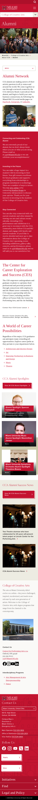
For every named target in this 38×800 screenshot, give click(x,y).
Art (7, 352)
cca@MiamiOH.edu (12, 154)
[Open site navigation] (34, 8)
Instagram (15, 102)
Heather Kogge (18, 190)
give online (14, 188)
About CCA (6, 57)
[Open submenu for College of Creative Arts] (35, 14)
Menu (7, 68)
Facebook (6, 102)
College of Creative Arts (13, 14)
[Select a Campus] (19, 708)
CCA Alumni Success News (13, 571)
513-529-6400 (17, 737)
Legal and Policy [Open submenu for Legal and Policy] (13, 792)
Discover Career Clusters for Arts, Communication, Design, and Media (16, 316)
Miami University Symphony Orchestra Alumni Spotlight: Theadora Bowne (18, 466)
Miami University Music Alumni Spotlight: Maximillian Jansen (19, 438)
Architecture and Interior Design (19, 348)
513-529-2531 (22, 734)
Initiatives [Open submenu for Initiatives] (8, 779)
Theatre (9, 366)
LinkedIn (26, 102)
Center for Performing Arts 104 (15, 651)
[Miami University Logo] (9, 8)
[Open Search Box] (35, 2)
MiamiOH (5, 55)
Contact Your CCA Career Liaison (15, 307)
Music (8, 362)
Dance (8, 684)
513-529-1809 (18, 730)
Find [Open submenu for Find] (5, 786)
